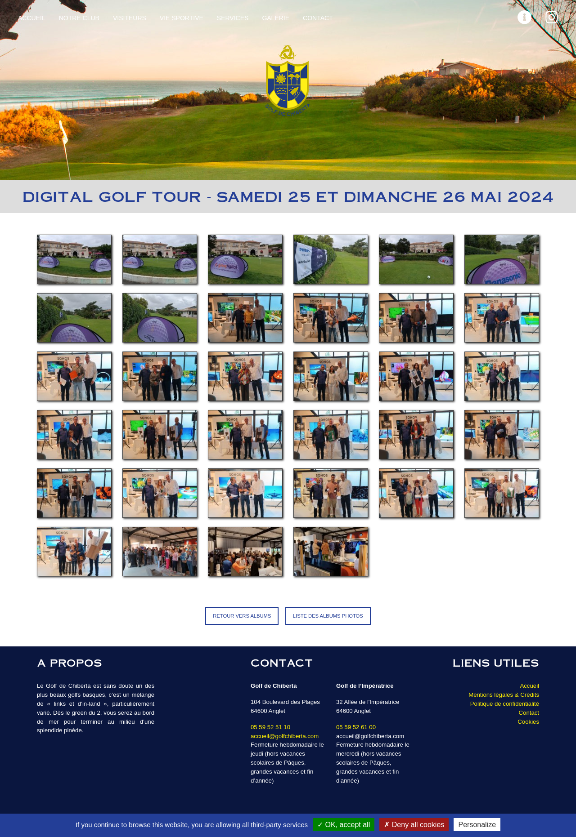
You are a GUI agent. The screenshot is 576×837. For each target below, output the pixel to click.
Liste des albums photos (328, 616)
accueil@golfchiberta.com (285, 736)
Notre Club (79, 18)
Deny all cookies (414, 824)
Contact (318, 18)
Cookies (528, 721)
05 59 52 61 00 (356, 727)
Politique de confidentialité (504, 703)
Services (233, 18)
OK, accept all (343, 824)
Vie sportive (181, 18)
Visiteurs (129, 18)
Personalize (477, 824)
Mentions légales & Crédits (503, 694)
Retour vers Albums (242, 616)
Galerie (275, 18)
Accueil (31, 18)
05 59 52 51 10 (270, 727)
